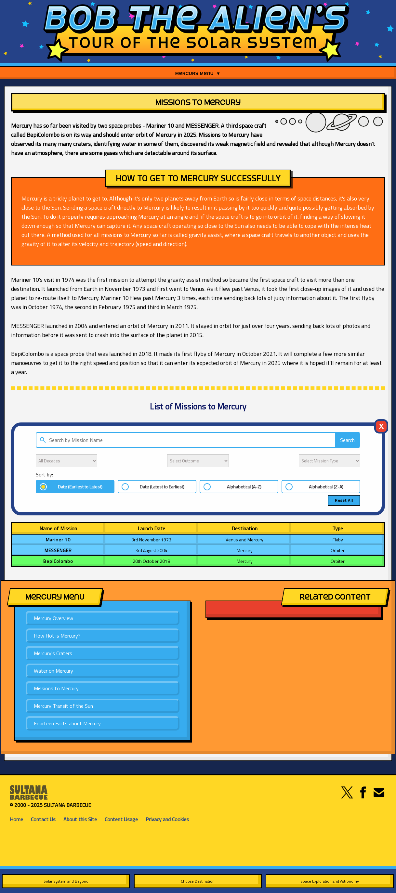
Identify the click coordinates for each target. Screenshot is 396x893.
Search (347, 440)
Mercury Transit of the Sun (63, 706)
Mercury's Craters (53, 653)
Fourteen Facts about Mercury (67, 723)
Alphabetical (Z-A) (326, 486)
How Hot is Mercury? (57, 636)
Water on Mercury (53, 671)
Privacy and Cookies (167, 819)
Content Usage (121, 819)
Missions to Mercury (56, 688)
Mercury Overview (53, 618)
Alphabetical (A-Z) (244, 486)
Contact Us (43, 819)
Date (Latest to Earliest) (162, 486)
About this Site (80, 819)
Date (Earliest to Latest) (80, 486)
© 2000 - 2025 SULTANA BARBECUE (50, 805)
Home (16, 819)
